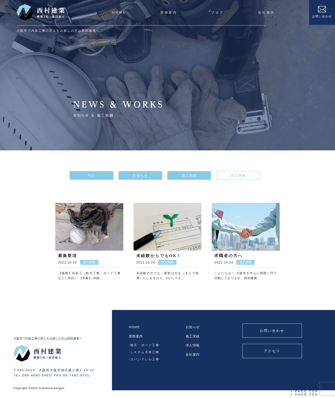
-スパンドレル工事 (144, 359)
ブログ (217, 12)
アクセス (272, 351)
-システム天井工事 (144, 352)
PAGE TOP (304, 391)
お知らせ (193, 327)
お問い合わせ (322, 12)
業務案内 (168, 12)
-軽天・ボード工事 (144, 345)
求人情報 (193, 345)
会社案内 (266, 12)
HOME (119, 12)
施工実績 (193, 336)
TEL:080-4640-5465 (32, 375)
